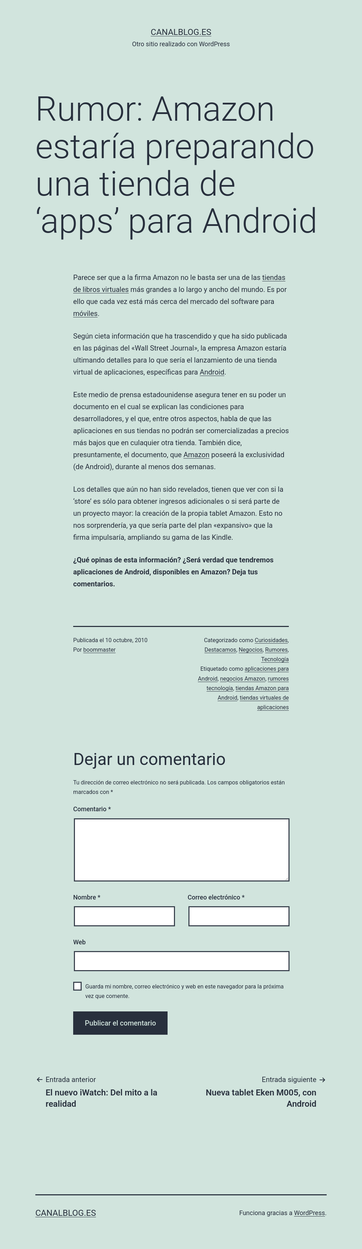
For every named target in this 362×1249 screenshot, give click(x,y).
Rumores (276, 649)
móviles (85, 313)
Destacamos (220, 649)
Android (212, 372)
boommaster (99, 649)
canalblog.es (181, 32)
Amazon (196, 454)
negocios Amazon (242, 678)
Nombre (86, 897)
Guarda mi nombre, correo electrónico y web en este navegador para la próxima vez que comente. (184, 991)
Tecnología (275, 659)
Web (79, 942)
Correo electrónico (216, 897)
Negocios (251, 649)
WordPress (309, 1213)
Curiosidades (271, 640)
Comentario (92, 809)
